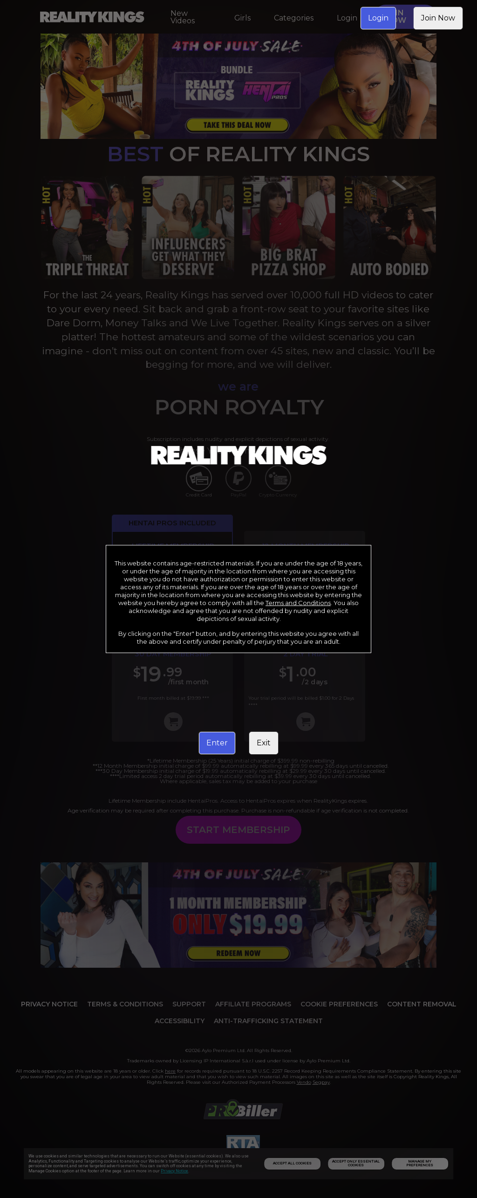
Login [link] (378, 18)
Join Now (438, 18)
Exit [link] (264, 742)
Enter (217, 742)
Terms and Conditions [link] (298, 602)
